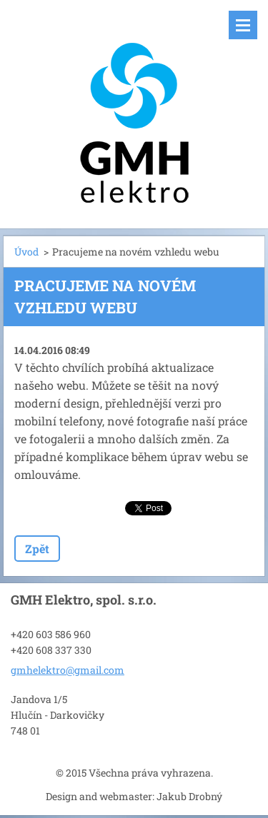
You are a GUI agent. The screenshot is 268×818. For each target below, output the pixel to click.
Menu (243, 25)
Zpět (37, 548)
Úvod (26, 251)
